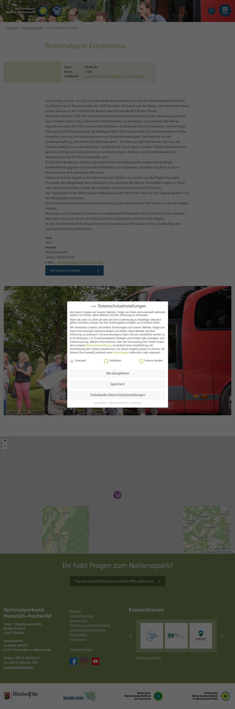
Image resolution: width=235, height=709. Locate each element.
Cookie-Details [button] (100, 403)
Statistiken (112, 360)
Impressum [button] (136, 403)
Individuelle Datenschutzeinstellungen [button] (117, 395)
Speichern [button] (117, 384)
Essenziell (78, 360)
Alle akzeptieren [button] (117, 373)
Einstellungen (121, 352)
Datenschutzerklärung (99, 345)
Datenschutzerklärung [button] (119, 403)
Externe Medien (151, 360)
